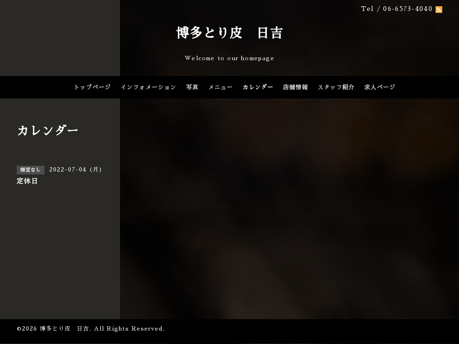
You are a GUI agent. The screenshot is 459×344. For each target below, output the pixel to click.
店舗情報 (295, 87)
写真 (192, 87)
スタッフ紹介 (336, 87)
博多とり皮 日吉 (229, 33)
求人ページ (379, 87)
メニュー (220, 87)
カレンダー (257, 87)
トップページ (92, 87)
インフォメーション (148, 87)
